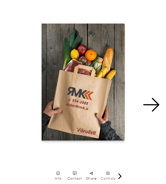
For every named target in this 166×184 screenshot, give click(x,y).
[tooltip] (58, 176)
